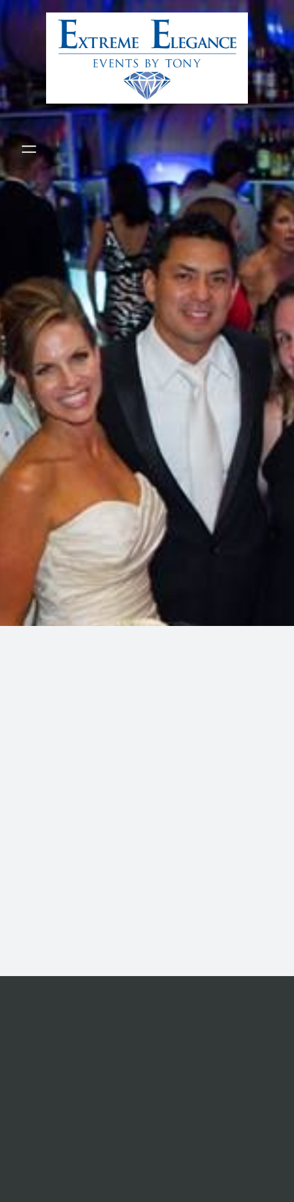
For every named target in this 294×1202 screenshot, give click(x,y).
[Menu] (29, 149)
